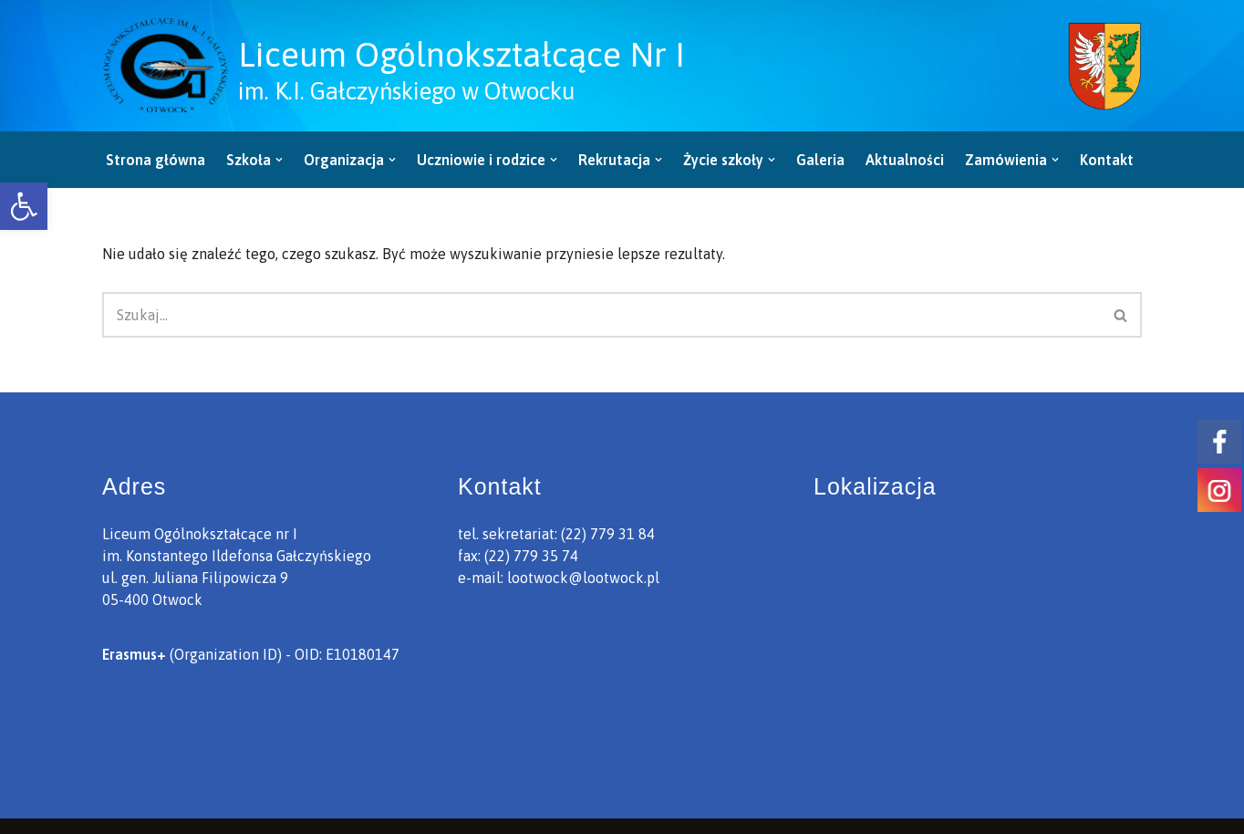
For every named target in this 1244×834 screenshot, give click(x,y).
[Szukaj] (601, 315)
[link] (23, 206)
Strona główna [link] (155, 159)
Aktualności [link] (905, 159)
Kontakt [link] (1107, 159)
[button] (279, 159)
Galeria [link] (820, 159)
